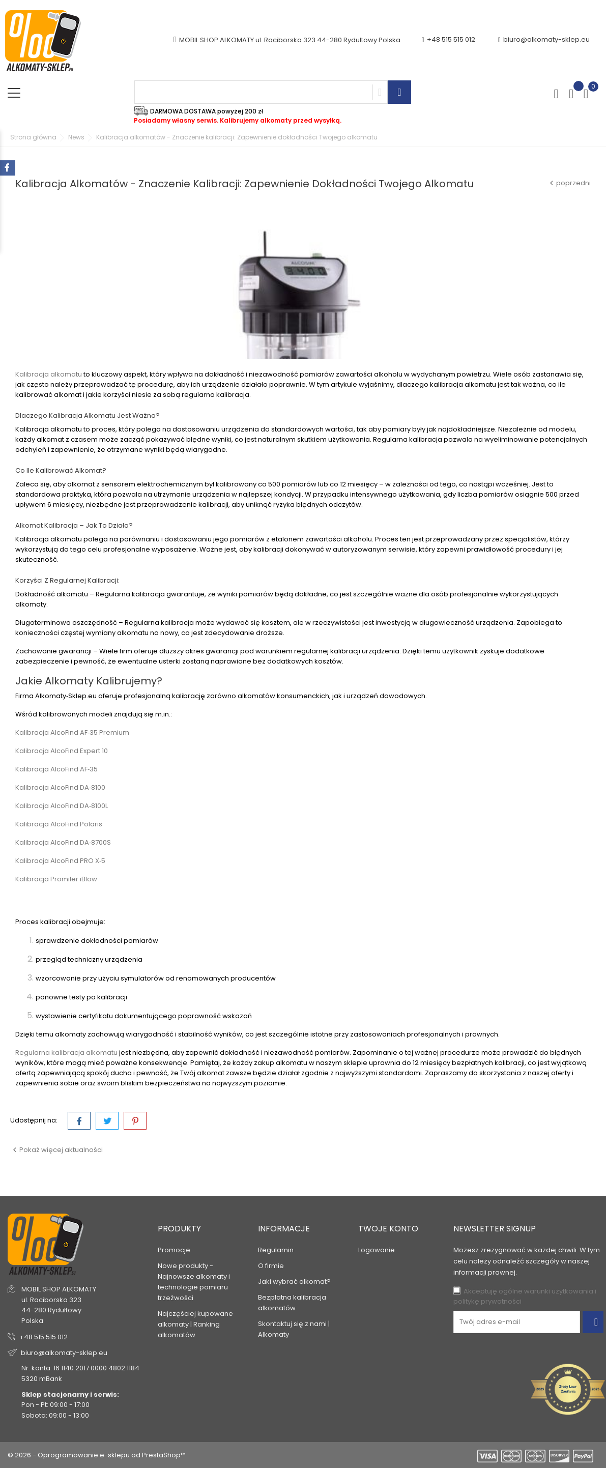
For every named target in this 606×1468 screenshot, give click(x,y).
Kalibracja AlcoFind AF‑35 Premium (72, 732)
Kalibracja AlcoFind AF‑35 (56, 769)
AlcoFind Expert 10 (79, 751)
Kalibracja (32, 751)
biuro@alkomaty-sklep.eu (544, 40)
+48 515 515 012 (43, 1337)
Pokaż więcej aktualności (56, 1150)
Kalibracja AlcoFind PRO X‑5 (60, 861)
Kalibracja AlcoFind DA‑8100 (60, 787)
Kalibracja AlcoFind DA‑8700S (63, 842)
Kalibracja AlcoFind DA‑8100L (61, 806)
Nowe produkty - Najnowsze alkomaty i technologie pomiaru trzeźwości (194, 1282)
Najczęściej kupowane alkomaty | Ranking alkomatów (195, 1324)
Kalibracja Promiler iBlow (56, 879)
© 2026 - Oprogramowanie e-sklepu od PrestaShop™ (97, 1455)
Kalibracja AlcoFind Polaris (58, 824)
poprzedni (569, 183)
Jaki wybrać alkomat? (294, 1281)
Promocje (174, 1250)
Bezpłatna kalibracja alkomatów (292, 1302)
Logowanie (376, 1250)
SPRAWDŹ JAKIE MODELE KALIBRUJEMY (97, 900)
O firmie (271, 1266)
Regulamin (276, 1250)
